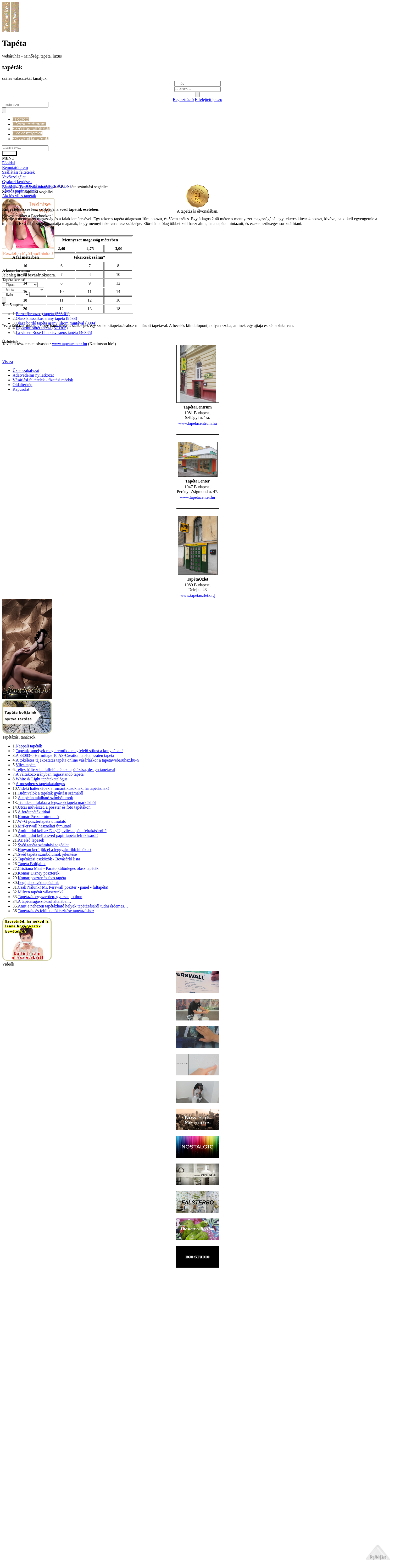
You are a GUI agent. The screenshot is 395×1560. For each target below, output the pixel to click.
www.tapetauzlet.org (197, 670)
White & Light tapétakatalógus (42, 854)
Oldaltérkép (22, 1548)
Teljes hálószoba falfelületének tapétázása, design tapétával (65, 845)
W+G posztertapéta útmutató (42, 896)
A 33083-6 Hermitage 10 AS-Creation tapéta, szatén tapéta (65, 831)
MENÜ (8, 158)
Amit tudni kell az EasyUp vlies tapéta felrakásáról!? (62, 906)
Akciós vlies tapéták (19, 196)
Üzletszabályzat (26, 1534)
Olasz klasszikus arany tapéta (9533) (46, 394)
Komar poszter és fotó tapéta (42, 953)
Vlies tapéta (26, 840)
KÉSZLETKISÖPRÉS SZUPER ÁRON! (36, 186)
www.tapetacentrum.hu (197, 498)
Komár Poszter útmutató (38, 892)
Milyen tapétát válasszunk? (40, 967)
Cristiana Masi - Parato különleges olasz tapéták (58, 943)
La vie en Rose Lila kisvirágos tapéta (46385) (54, 408)
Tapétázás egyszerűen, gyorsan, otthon (50, 972)
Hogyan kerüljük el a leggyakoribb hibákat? (54, 925)
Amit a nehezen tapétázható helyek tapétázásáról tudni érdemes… (73, 981)
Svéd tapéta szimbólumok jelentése (47, 929)
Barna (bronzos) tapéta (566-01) (43, 389)
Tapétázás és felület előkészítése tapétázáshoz (56, 986)
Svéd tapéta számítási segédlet (43, 920)
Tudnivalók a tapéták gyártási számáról (50, 868)
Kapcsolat (21, 1553)
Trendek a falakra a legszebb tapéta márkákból (57, 878)
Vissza (7, 1525)
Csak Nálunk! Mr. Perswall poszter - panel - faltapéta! (63, 962)
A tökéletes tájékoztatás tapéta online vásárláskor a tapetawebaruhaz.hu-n (77, 835)
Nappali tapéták (29, 821)
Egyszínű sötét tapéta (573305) (42, 403)
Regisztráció (183, 99)
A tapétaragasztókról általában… (45, 976)
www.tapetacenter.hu (197, 572)
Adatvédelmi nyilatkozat (33, 1539)
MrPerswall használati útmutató (44, 901)
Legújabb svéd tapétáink (38, 958)
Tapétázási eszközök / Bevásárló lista (49, 934)
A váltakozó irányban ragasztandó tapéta (50, 849)
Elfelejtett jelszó (208, 99)
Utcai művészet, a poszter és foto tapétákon (54, 882)
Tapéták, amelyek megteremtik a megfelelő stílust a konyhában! (69, 826)
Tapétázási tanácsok (36, 1351)
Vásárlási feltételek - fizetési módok (43, 1544)
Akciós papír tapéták (19, 191)
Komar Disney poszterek (38, 948)
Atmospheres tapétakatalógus (40, 859)
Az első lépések (31, 915)
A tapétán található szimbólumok (45, 873)
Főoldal (8, 1351)
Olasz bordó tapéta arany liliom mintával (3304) (56, 398)
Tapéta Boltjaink (32, 939)
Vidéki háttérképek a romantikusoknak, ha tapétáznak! (63, 863)
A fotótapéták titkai (34, 887)
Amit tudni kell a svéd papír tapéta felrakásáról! (58, 911)
